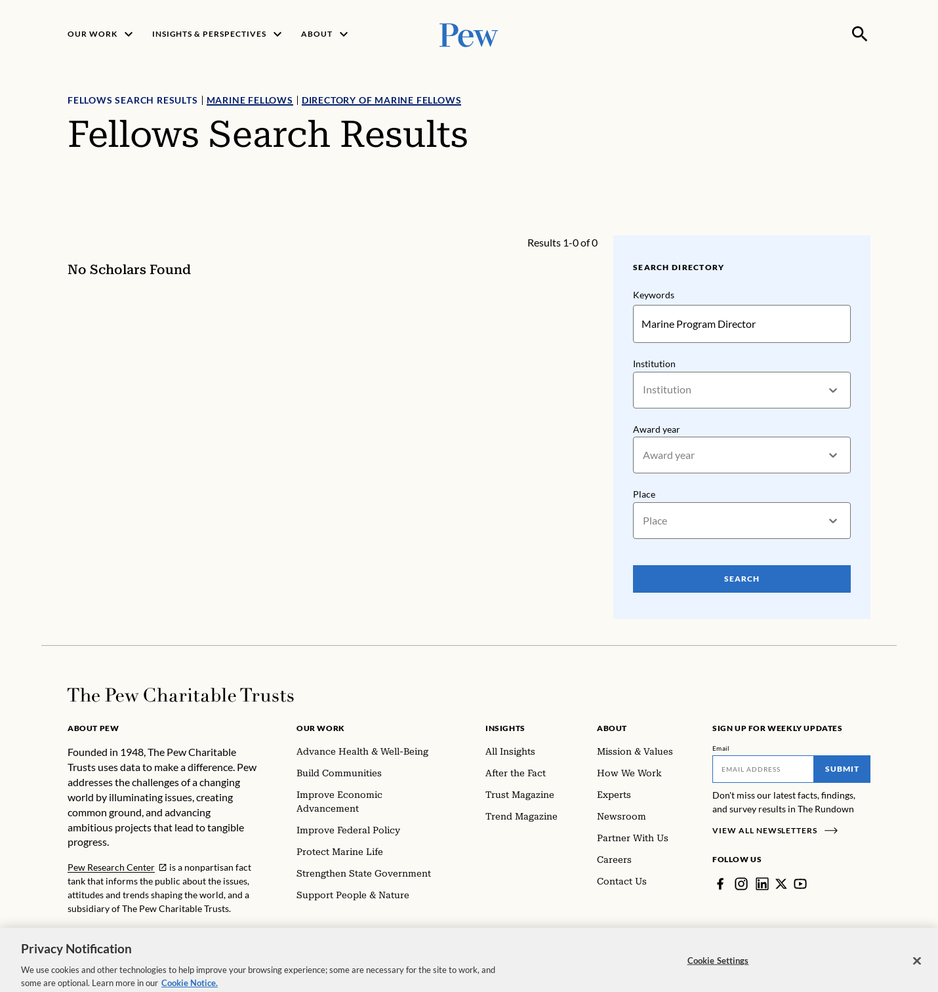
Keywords (653, 294)
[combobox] (644, 389)
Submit (842, 769)
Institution (654, 363)
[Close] (917, 974)
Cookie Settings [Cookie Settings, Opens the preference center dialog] (718, 973)
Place (644, 494)
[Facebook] (720, 884)
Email (721, 748)
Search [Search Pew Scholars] (742, 579)
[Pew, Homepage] (469, 33)
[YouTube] (800, 884)
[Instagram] (741, 884)
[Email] (763, 769)
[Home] (181, 695)
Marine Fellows (250, 100)
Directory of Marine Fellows (382, 100)
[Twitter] (781, 884)
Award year (656, 429)
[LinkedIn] (762, 884)
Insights (505, 728)
